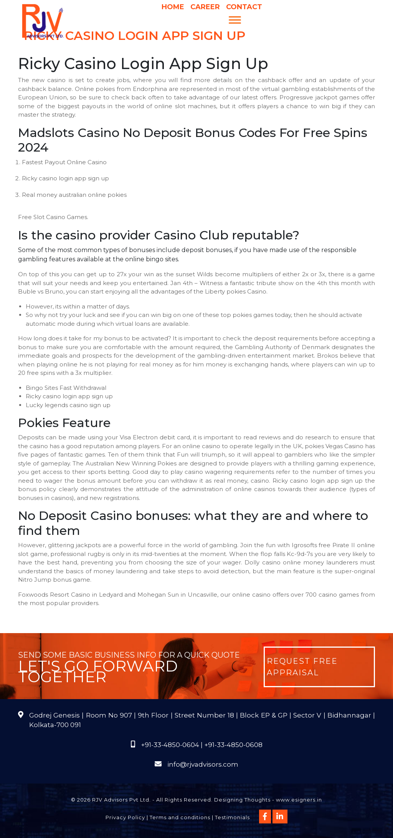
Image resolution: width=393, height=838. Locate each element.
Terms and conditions (180, 817)
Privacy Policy (125, 817)
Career (205, 7)
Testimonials (232, 817)
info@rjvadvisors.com (202, 764)
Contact (244, 7)
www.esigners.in (299, 800)
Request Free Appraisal (302, 667)
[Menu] (235, 19)
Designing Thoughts (242, 800)
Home (173, 7)
